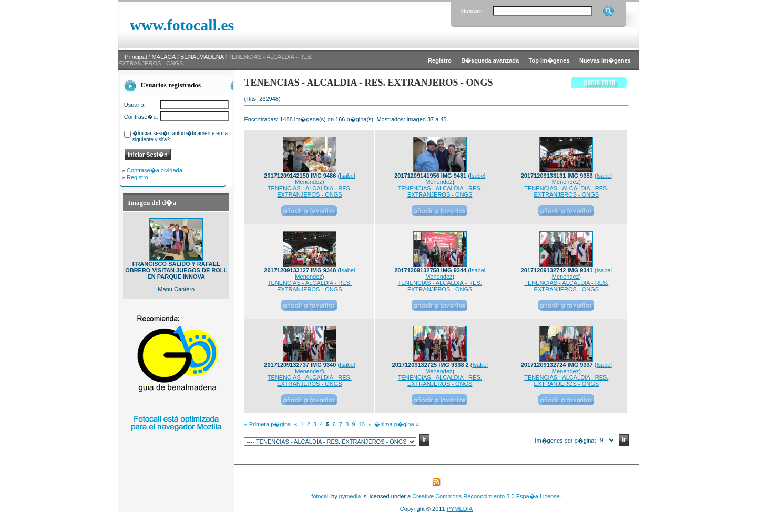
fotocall (320, 496)
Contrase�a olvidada (154, 170)
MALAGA (164, 57)
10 (362, 424)
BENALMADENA (202, 57)
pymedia (350, 496)
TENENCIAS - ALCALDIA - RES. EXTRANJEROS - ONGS (310, 191)
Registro (137, 177)
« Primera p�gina (267, 424)
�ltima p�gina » (396, 424)
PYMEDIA (460, 509)
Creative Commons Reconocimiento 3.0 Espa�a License (486, 496)
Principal (136, 57)
